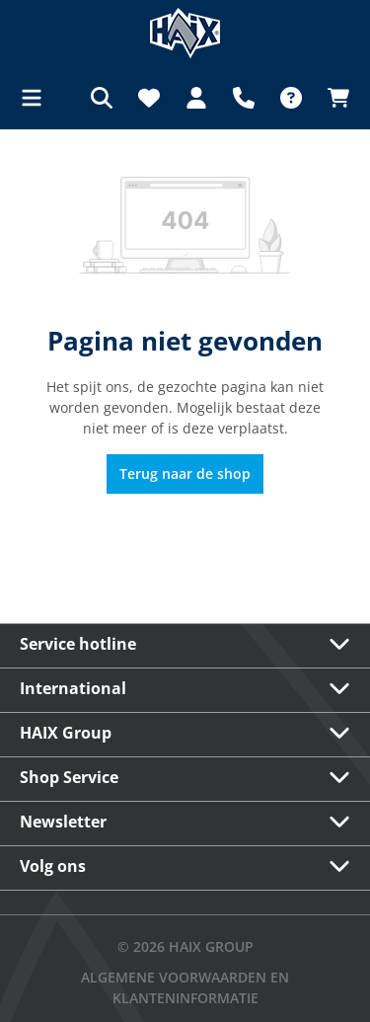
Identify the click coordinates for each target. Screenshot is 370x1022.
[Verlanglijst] (149, 97)
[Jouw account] (196, 97)
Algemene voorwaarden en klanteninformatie (185, 987)
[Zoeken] (101, 97)
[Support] (243, 97)
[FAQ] (291, 97)
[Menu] (37, 97)
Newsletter (63, 821)
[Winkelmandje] (332, 97)
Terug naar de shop (185, 473)
